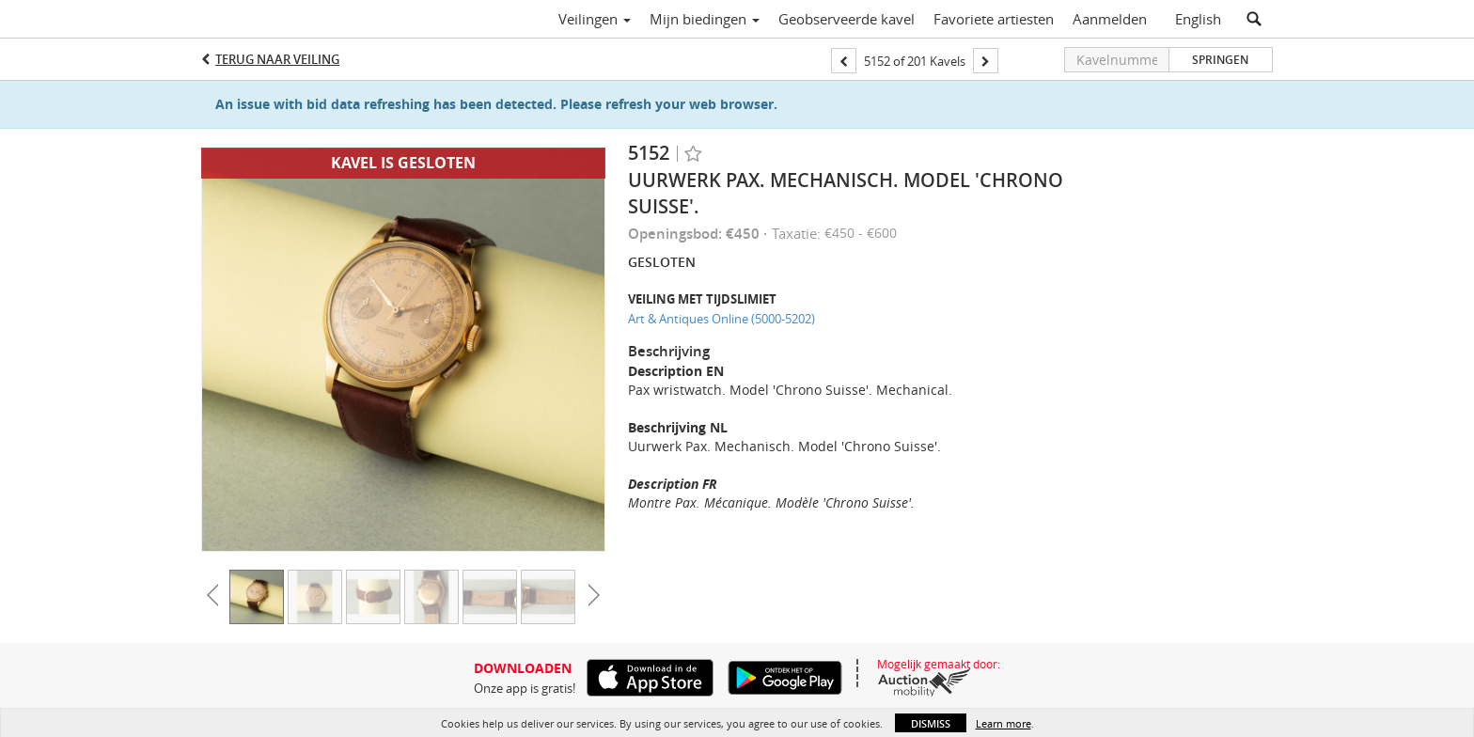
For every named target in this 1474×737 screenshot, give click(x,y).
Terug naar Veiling (277, 59)
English (1198, 18)
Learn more (1003, 723)
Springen (1220, 60)
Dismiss (930, 723)
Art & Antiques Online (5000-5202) (721, 318)
